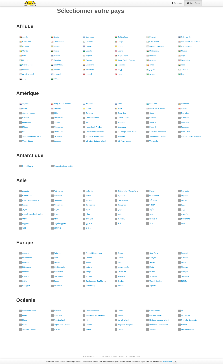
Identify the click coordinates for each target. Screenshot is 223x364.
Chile (54, 113)
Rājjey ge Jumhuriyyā (29, 200)
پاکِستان (183, 214)
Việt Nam (151, 200)
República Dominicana (93, 132)
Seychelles (184, 60)
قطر (118, 214)
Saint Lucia (184, 132)
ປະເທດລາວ (184, 219)
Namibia (151, 55)
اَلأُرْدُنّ (150, 209)
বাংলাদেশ (88, 219)
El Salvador (57, 118)
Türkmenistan (121, 200)
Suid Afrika (57, 65)
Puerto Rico (57, 132)
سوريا (55, 214)
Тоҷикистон (89, 205)
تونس (118, 74)
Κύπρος (183, 200)
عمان (86, 214)
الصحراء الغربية (26, 74)
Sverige (119, 281)
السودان (183, 69)
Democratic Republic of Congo (191, 41)
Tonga (87, 329)
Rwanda (87, 60)
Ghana (119, 46)
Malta (150, 267)
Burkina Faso (121, 37)
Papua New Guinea (60, 325)
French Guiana (122, 118)
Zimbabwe (88, 69)
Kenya (55, 51)
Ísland (87, 262)
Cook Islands (153, 311)
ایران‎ (181, 209)
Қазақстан (120, 205)
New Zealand (58, 320)
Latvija (182, 262)
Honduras (120, 122)
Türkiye (87, 200)
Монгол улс (57, 205)
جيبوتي (150, 74)
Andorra (23, 253)
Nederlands (57, 272)
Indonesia (56, 196)
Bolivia (87, 108)
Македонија (89, 286)
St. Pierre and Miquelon (93, 136)
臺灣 (181, 223)
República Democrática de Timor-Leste (163, 325)
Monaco (24, 272)
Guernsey (56, 315)
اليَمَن (118, 209)
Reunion (56, 60)
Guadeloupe (25, 196)
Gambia (87, 46)
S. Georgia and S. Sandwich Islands (130, 132)
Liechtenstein (58, 267)
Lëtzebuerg (25, 267)
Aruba (118, 104)
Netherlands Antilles (92, 127)
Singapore (56, 200)
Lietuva (87, 267)
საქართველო (58, 223)
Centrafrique (57, 41)
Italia (118, 262)
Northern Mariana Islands (157, 320)
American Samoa (27, 311)
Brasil (118, 108)
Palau (23, 325)
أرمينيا (182, 205)
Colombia (88, 113)
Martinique (184, 122)
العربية (55, 209)
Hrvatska (24, 262)
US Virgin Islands (123, 141)
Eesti (54, 258)
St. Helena (56, 136)
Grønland (183, 118)
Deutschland (25, 258)
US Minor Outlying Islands (94, 141)
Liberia (119, 51)
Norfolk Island (122, 320)
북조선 (87, 228)
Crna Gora (152, 253)
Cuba (150, 113)
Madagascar (152, 51)
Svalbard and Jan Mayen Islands (97, 281)
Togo (181, 65)
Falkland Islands (91, 118)
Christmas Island (91, 311)
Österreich (120, 272)
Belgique (56, 253)
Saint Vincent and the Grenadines (34, 136)
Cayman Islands (27, 113)
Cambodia (183, 191)
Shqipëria (120, 276)
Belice (23, 108)
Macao (87, 196)
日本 (149, 223)
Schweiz (87, 276)
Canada (182, 108)
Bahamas (151, 104)
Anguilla (23, 104)
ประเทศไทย (152, 219)
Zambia (55, 69)
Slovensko (183, 276)
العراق (23, 209)
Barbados (183, 104)
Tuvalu (119, 329)
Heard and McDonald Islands (96, 315)
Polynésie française (124, 325)
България (56, 286)
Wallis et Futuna (186, 329)
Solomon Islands (27, 329)
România (24, 276)
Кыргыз (23, 205)
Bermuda (56, 108)
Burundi (150, 37)
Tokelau (55, 329)
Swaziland (88, 65)
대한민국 (56, 228)
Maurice (55, 55)
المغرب (87, 74)
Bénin (55, 37)
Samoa (182, 325)
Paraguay (183, 127)
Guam (23, 315)
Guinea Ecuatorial (155, 46)
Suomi (55, 281)
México (23, 127)
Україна (151, 286)
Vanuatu (151, 329)
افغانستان (24, 191)
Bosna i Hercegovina (92, 253)
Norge (87, 272)
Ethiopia (24, 46)
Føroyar (150, 258)
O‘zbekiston (152, 196)
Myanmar (120, 196)
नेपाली (22, 219)
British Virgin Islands (155, 108)
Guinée (23, 51)
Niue (86, 320)
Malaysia (88, 191)
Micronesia (184, 315)
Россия (119, 286)
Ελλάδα (182, 281)
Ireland (55, 262)
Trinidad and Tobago (155, 136)
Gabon (55, 46)
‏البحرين (87, 223)
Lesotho (87, 51)
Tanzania (120, 65)
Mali (22, 55)
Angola (23, 37)
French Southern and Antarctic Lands (67, 166)
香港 (22, 228)
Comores (88, 41)
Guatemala (25, 122)
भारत (54, 219)
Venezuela (152, 141)
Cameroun (25, 41)
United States (26, 141)
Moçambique (121, 55)
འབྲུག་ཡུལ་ (24, 223)
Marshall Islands (154, 315)
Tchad (150, 65)
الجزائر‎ (150, 69)
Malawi (182, 51)
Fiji (181, 311)
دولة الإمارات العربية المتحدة (31, 214)
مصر (22, 79)
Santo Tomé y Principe (125, 60)
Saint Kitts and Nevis (156, 132)
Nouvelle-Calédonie (187, 320)
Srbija (23, 281)
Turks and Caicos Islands (189, 136)
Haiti (86, 122)
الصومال (56, 74)
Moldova (183, 267)
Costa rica (120, 113)
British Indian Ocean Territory (127, 191)
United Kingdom (154, 281)
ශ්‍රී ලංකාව (120, 219)
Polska (150, 272)
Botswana (88, 37)
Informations (167, 361)
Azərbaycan (57, 191)
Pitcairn (87, 325)
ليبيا (181, 74)
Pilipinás (183, 196)
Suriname (120, 136)
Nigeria (23, 60)
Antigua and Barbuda (61, 104)
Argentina (88, 104)
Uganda (23, 69)
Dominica (183, 113)
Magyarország (122, 267)
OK (175, 362)
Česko (119, 253)
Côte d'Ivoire (152, 41)
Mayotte (87, 55)
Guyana (55, 122)
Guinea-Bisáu (185, 46)
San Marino (57, 276)
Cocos (119, 311)
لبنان (149, 214)
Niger (182, 55)
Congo (119, 41)
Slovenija (151, 276)
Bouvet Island (26, 166)
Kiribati (119, 315)
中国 (118, 223)
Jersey (150, 262)
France (119, 258)
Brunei (150, 191)
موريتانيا (55, 79)
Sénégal (151, 60)
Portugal (183, 272)
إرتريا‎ (118, 69)
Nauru (23, 320)
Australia (56, 311)
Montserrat (57, 127)
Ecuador (24, 118)
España (87, 258)
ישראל (150, 205)
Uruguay (56, 141)
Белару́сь (24, 286)
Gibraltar (183, 258)
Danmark (183, 253)
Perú (22, 132)
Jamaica (151, 122)
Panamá (151, 127)
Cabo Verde (184, 37)
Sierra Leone (26, 65)
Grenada (151, 118)
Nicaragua (120, 127)
